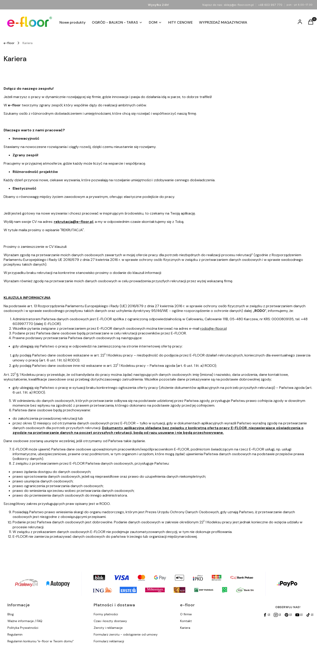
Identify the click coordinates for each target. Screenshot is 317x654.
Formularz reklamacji (109, 641)
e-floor (9, 43)
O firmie (186, 614)
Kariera (185, 628)
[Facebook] (266, 614)
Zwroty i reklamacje (108, 628)
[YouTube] (298, 614)
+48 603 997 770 (270, 5)
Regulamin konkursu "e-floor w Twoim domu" (40, 641)
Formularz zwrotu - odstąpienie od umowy (126, 634)
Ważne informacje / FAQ (24, 621)
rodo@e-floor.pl (213, 328)
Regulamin (15, 634)
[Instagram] (277, 614)
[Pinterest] (288, 614)
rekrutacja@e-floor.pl (73, 221)
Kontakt (186, 621)
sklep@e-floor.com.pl (239, 5)
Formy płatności (106, 614)
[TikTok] (309, 614)
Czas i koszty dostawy (110, 621)
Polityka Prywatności (22, 628)
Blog (10, 614)
